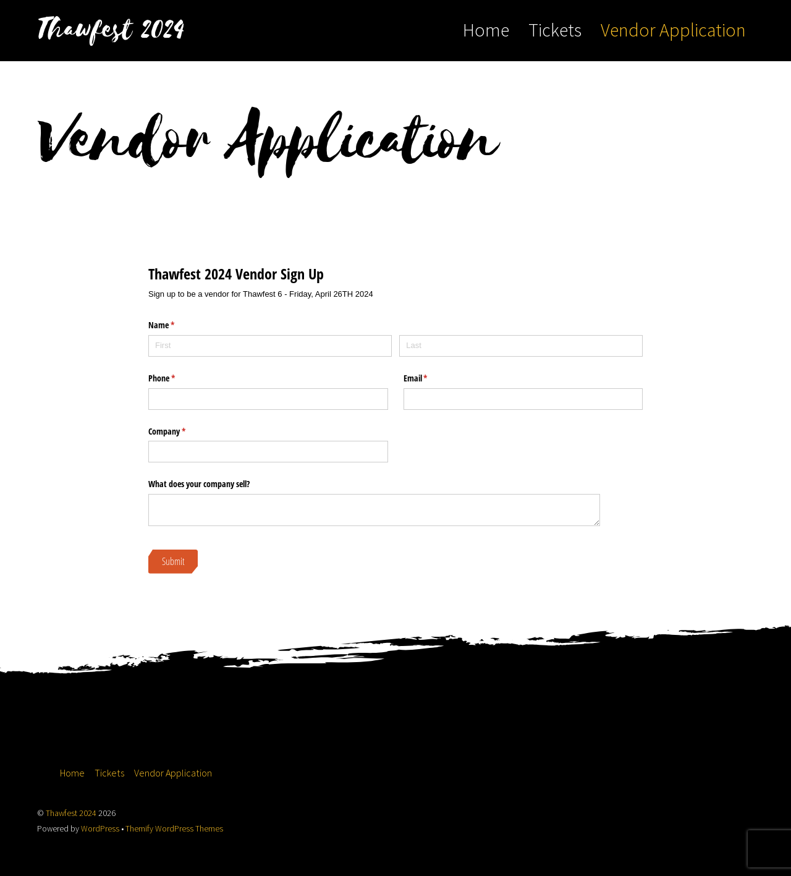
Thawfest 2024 (71, 813)
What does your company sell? (199, 484)
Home (486, 29)
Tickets (555, 29)
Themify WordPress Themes (174, 828)
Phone (176, 378)
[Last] (521, 346)
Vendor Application (673, 29)
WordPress (100, 828)
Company (181, 431)
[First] (270, 346)
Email (430, 378)
